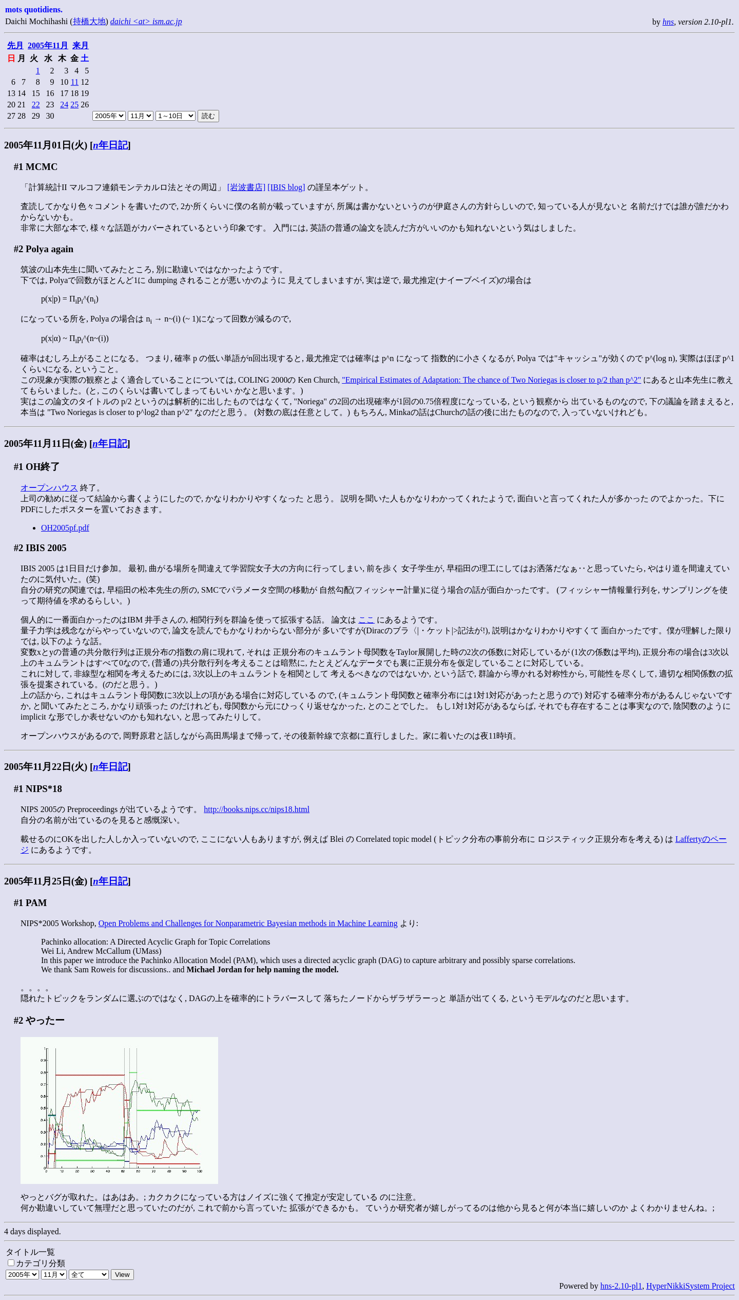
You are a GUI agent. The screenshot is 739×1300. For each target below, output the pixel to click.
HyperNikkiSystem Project (690, 1286)
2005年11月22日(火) (45, 766)
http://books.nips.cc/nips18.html (256, 809)
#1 (19, 166)
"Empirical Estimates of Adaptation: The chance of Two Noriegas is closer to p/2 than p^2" (491, 379)
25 (74, 104)
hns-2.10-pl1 (621, 1286)
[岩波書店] (246, 187)
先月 (15, 45)
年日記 (110, 145)
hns (668, 21)
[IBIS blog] (286, 187)
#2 (19, 248)
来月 (80, 45)
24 (64, 104)
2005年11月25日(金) (45, 881)
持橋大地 (89, 21)
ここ (366, 619)
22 (36, 104)
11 (75, 82)
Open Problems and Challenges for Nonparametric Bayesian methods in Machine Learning (248, 923)
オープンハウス (49, 487)
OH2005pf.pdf (65, 527)
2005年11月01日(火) (45, 145)
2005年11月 (48, 45)
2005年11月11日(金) (45, 443)
